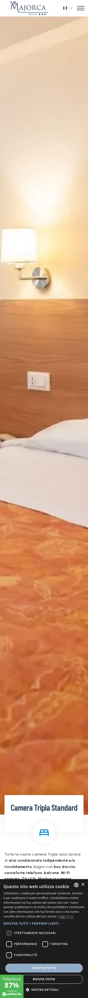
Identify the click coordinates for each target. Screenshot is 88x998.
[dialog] (44, 938)
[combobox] (76, 885)
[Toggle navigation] (80, 8)
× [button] (82, 884)
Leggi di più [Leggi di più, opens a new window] (66, 916)
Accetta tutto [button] (44, 968)
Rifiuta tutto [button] (44, 979)
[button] (44, 923)
